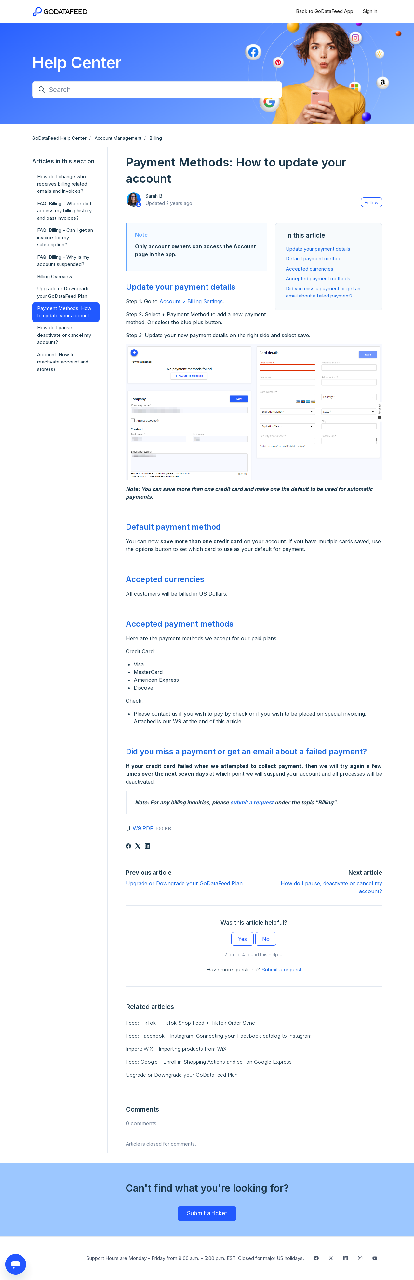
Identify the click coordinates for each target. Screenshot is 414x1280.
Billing (156, 138)
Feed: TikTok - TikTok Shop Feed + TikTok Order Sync (190, 1023)
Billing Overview (54, 276)
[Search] (157, 89)
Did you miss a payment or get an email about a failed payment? (246, 751)
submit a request (252, 802)
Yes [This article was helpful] (242, 939)
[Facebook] (128, 846)
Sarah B (153, 196)
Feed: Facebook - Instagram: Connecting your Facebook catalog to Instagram (219, 1036)
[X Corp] (137, 846)
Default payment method (313, 259)
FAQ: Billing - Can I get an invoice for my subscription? (65, 237)
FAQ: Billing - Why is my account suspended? (63, 261)
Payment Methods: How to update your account (64, 312)
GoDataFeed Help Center (59, 138)
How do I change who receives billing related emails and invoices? (62, 183)
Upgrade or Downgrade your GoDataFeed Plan (184, 883)
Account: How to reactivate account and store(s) (62, 361)
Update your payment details (318, 249)
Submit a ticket (207, 1213)
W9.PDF (143, 828)
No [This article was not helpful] (266, 939)
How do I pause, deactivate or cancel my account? (64, 334)
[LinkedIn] (147, 846)
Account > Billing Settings (191, 301)
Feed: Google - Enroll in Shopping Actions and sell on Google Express (209, 1062)
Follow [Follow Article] (371, 202)
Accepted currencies (309, 269)
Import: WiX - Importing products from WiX (176, 1049)
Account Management (118, 138)
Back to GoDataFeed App (324, 11)
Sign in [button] (370, 11)
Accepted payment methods (318, 278)
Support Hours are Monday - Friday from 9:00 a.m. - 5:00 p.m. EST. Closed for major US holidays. (195, 1258)
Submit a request (281, 969)
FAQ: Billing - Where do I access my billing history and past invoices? (64, 210)
